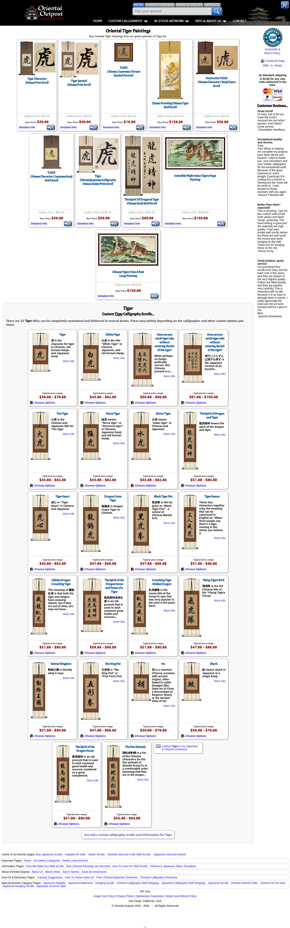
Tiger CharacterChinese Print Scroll (37, 81)
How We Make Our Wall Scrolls (45, 866)
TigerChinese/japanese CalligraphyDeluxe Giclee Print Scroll (98, 180)
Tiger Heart (62, 496)
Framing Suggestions (50, 877)
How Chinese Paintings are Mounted (88, 866)
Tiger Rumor (212, 496)
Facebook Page (273, 61)
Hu (163, 664)
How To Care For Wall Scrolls (130, 866)
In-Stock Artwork (171, 21)
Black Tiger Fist (163, 496)
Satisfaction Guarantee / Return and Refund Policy (166, 896)
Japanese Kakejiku (54, 883)
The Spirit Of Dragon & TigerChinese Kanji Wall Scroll (142, 201)
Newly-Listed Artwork (75, 860)
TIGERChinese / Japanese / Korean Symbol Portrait (123, 71)
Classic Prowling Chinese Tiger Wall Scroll (170, 105)
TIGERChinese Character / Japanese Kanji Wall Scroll (51, 176)
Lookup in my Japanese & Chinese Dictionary (180, 748)
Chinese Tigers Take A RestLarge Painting (128, 274)
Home (97, 21)
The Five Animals (135, 747)
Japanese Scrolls (218, 883)
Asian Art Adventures (94, 871)
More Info (68, 361)
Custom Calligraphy (128, 21)
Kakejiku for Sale (75, 854)
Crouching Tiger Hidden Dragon (161, 582)
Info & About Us (210, 21)
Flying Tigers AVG (213, 580)
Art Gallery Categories (47, 860)
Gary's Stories (70, 871)
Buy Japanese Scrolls (49, 854)
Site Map (145, 891)
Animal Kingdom (61, 664)
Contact (239, 21)
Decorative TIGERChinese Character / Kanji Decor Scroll (217, 82)
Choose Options (42, 402)
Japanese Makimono (80, 883)
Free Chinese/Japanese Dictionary (117, 877)
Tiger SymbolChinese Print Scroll (79, 83)
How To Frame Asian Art (79, 877)
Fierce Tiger (113, 414)
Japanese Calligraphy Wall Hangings (183, 883)
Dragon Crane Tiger (112, 498)
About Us (37, 871)
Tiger (62, 335)
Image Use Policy (103, 896)
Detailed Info (27, 127)
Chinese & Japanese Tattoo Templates (173, 866)
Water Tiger (163, 414)
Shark (213, 664)
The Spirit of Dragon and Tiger (212, 415)
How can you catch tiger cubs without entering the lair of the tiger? (164, 342)
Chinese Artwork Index (244, 883)
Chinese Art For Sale (272, 883)
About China (52, 871)
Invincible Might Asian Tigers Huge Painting (195, 178)
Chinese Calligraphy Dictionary (158, 877)
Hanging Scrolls (104, 883)
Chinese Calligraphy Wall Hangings (138, 883)
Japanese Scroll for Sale (51, 886)
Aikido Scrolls (96, 854)
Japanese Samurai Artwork (169, 854)
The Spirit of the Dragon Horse (85, 749)
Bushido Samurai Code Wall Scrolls (129, 854)
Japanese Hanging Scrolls (18, 886)
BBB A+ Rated (272, 65)
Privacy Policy (125, 896)
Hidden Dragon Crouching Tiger (61, 582)
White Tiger (113, 335)
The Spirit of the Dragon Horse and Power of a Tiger (114, 586)
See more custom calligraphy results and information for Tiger (128, 835)
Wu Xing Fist (113, 664)
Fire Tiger (62, 414)
